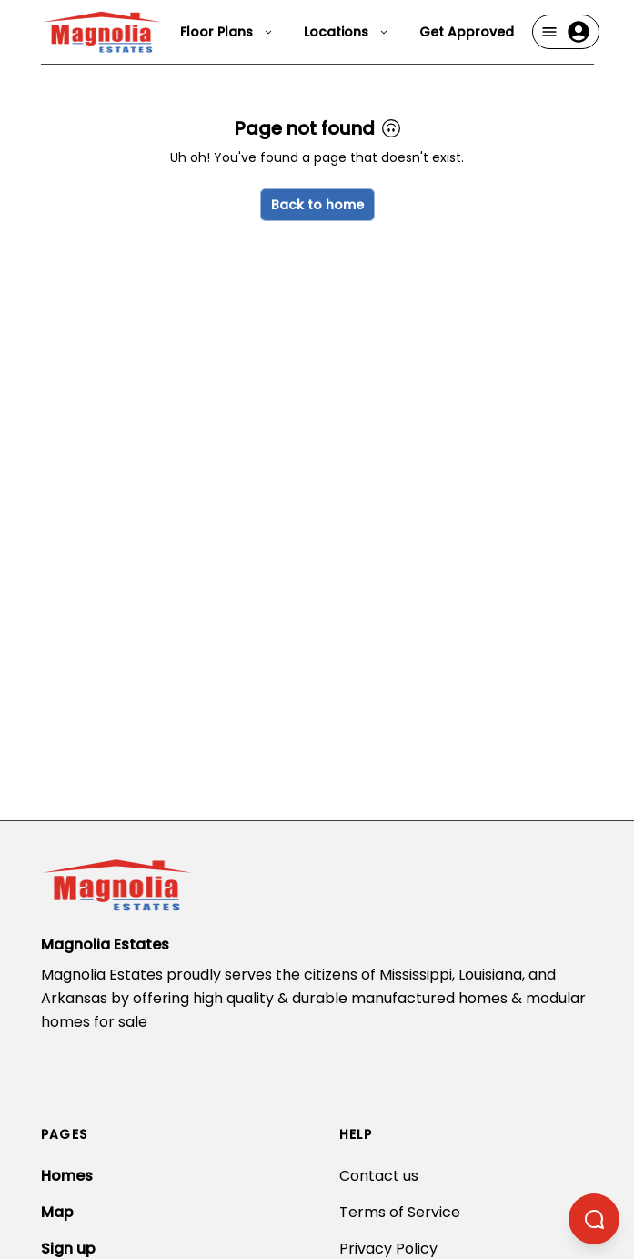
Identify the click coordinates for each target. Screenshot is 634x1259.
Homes (67, 1175)
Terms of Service (399, 1212)
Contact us (378, 1175)
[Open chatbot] (594, 1218)
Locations (347, 32)
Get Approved (466, 32)
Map (57, 1212)
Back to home (317, 205)
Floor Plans (227, 32)
